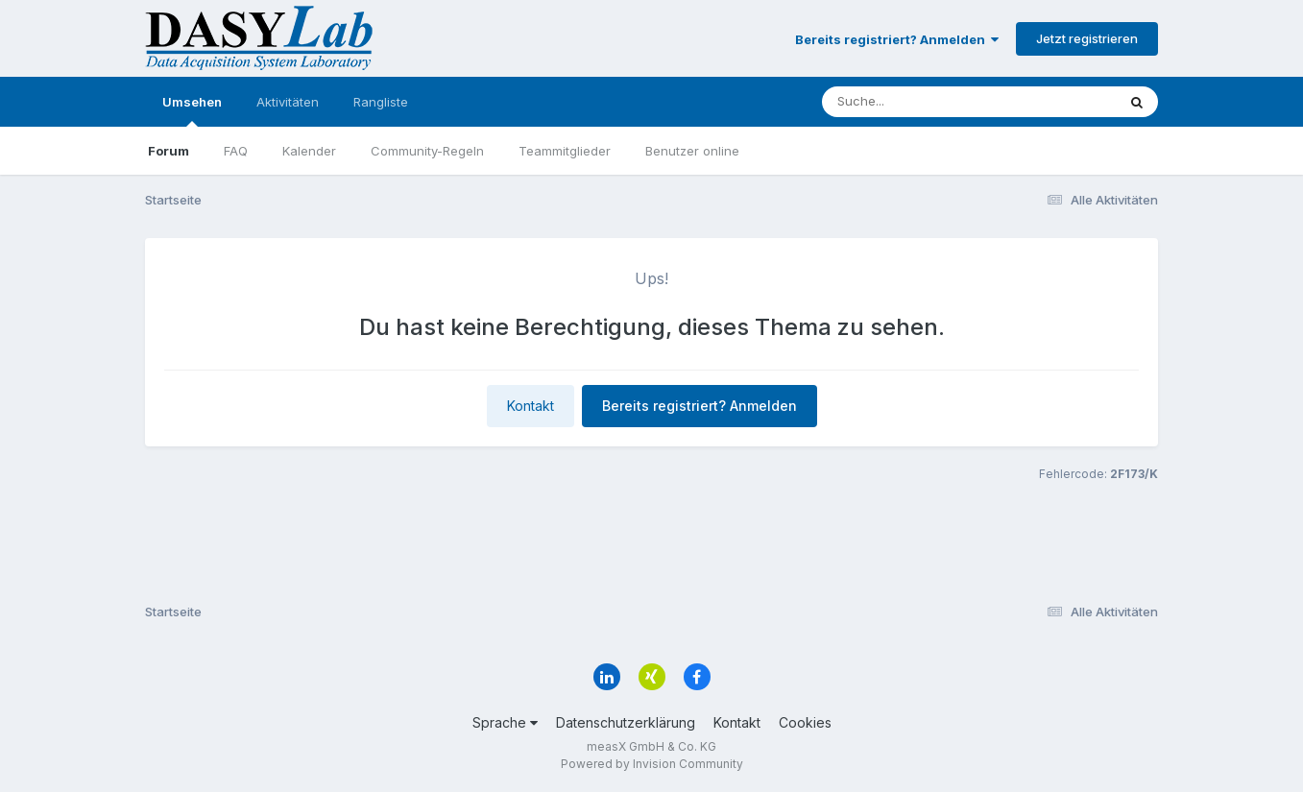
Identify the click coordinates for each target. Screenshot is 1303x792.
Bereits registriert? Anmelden (897, 39)
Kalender (309, 150)
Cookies (805, 722)
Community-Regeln (427, 150)
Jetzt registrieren (1087, 38)
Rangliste (380, 101)
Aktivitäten (287, 101)
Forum (168, 150)
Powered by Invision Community (652, 763)
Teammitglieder (565, 150)
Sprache (505, 722)
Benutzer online (692, 150)
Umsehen (192, 110)
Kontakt (530, 405)
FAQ (236, 150)
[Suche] (930, 101)
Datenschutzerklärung (625, 722)
